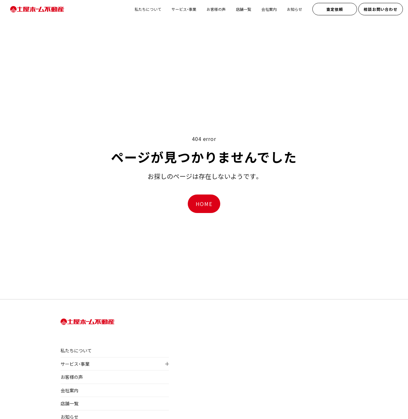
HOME (204, 204)
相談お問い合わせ (380, 9)
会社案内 (269, 9)
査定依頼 (334, 9)
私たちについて (148, 9)
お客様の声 (216, 9)
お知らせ (294, 9)
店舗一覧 (243, 9)
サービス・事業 (183, 9)
